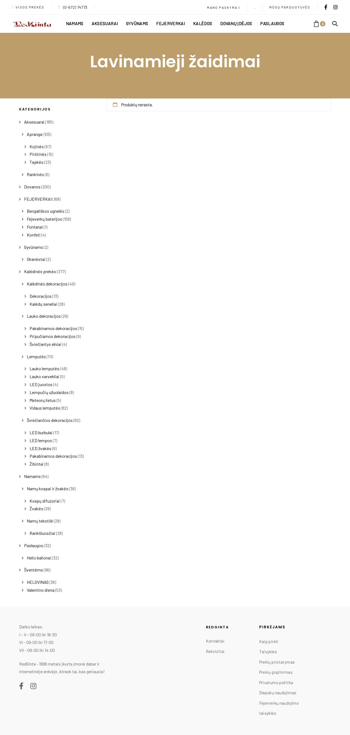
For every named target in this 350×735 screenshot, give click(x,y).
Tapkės (36, 162)
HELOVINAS (38, 582)
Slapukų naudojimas (278, 692)
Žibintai (36, 463)
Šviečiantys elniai (45, 344)
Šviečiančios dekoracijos (50, 420)
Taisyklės (268, 651)
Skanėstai (36, 259)
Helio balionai (39, 557)
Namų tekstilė (40, 520)
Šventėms (33, 569)
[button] (223, 8)
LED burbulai (41, 432)
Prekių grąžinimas (276, 672)
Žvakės (36, 508)
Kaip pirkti (269, 641)
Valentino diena (40, 590)
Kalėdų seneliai (43, 304)
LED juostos (41, 384)
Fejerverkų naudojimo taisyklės (279, 708)
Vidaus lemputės (45, 407)
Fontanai (35, 226)
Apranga (34, 134)
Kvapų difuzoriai (45, 500)
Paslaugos (33, 545)
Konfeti (33, 234)
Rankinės (35, 174)
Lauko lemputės (44, 368)
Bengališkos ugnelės (45, 211)
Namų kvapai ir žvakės (47, 488)
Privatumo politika (276, 682)
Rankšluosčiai (42, 533)
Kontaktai (215, 640)
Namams (32, 476)
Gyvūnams (33, 247)
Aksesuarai (34, 121)
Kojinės (37, 146)
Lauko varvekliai (44, 376)
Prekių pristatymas (277, 662)
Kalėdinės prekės (40, 271)
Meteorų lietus (43, 400)
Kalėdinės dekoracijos (47, 283)
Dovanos (32, 186)
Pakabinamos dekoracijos (53, 328)
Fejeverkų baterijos (44, 218)
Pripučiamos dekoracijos (52, 336)
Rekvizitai (215, 651)
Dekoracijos (41, 296)
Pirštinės (38, 154)
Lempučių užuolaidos (49, 392)
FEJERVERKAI (38, 199)
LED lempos (41, 440)
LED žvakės (40, 448)
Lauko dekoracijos (44, 316)
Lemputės (36, 356)
